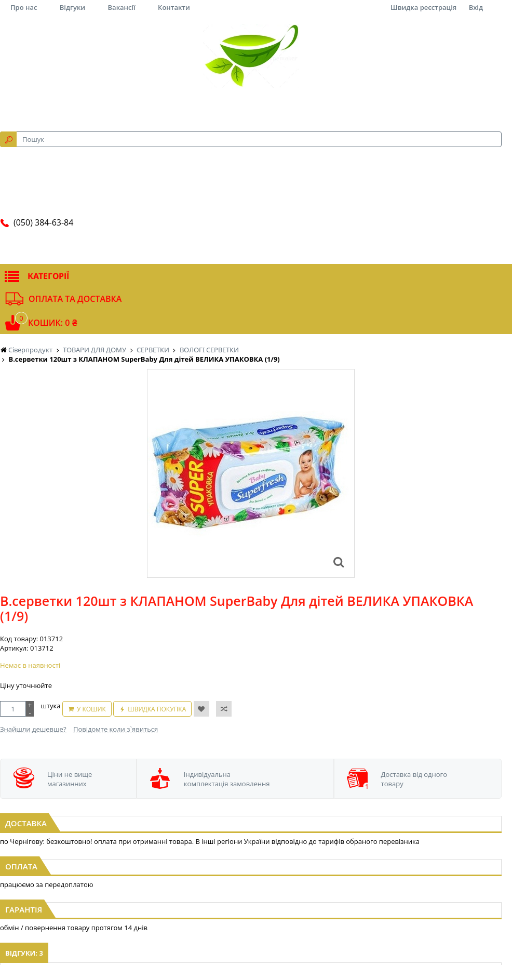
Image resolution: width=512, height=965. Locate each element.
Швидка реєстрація (423, 7)
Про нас (23, 7)
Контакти (174, 7)
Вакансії (122, 7)
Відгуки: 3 (24, 953)
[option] (250, 473)
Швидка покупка (157, 709)
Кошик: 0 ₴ (52, 322)
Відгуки (72, 7)
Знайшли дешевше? (33, 729)
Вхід (476, 7)
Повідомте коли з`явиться (115, 729)
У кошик (91, 709)
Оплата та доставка (75, 298)
